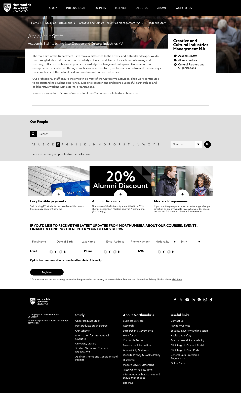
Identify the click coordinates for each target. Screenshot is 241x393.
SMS (141, 251)
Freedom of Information (137, 345)
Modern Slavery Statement (138, 365)
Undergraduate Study (87, 321)
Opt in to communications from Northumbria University (66, 260)
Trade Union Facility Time (137, 370)
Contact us (177, 321)
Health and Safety (181, 336)
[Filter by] (186, 144)
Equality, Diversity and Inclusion (189, 331)
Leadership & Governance (138, 331)
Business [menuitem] (100, 8)
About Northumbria (138, 315)
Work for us (130, 336)
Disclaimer (129, 360)
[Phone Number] (141, 241)
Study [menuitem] (53, 8)
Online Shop (178, 363)
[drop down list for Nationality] (166, 241)
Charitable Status (133, 340)
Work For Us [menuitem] (184, 8)
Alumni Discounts (106, 201)
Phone (88, 251)
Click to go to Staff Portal (185, 350)
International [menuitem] (75, 8)
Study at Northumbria (58, 23)
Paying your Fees (180, 326)
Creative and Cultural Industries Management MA (109, 23)
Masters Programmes (171, 201)
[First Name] (42, 241)
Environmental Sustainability (187, 340)
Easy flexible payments (48, 201)
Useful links (180, 315)
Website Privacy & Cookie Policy (141, 355)
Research (128, 326)
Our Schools (82, 331)
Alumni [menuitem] (162, 8)
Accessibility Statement (136, 350)
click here (177, 280)
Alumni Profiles (187, 60)
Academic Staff (156, 23)
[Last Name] (92, 241)
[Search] (49, 134)
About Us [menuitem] (142, 8)
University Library (85, 344)
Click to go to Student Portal (187, 345)
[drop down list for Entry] (191, 241)
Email (33, 251)
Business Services (133, 321)
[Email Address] (117, 241)
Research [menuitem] (121, 8)
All (33, 144)
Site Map (128, 383)
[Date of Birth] (67, 241)
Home (35, 23)
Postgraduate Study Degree (91, 326)
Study (80, 315)
